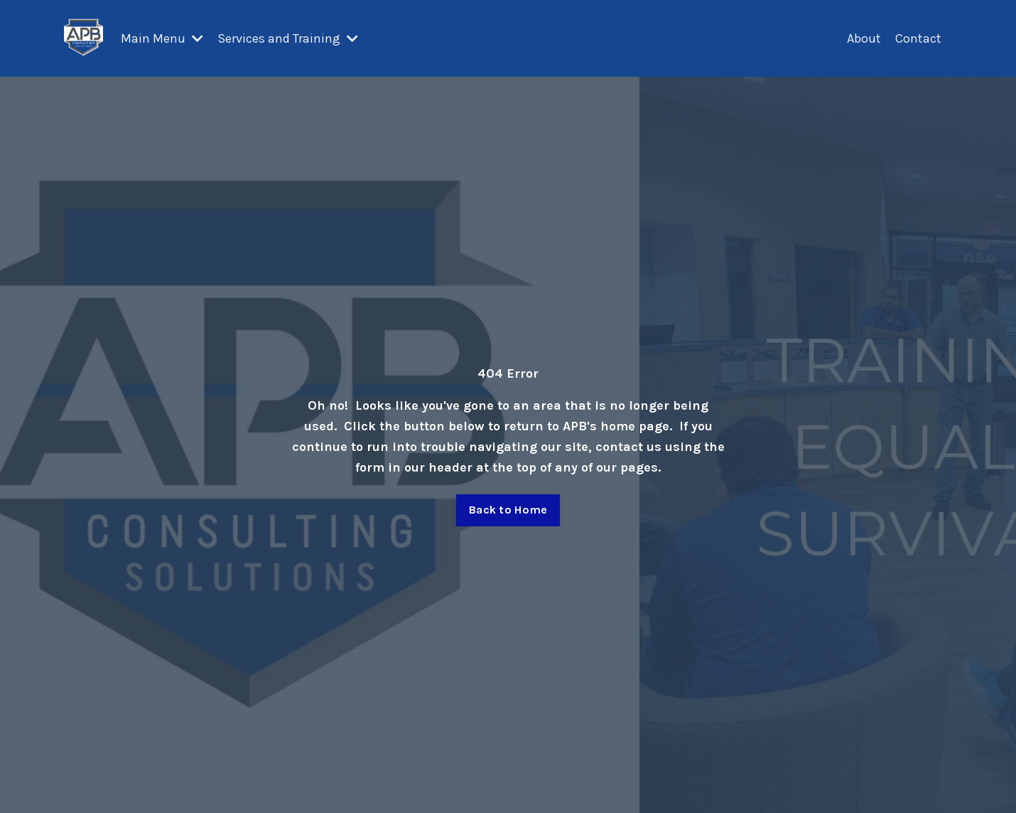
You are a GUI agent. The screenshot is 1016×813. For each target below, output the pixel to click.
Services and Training (287, 38)
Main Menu (162, 38)
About (864, 38)
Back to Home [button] (508, 509)
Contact (918, 38)
